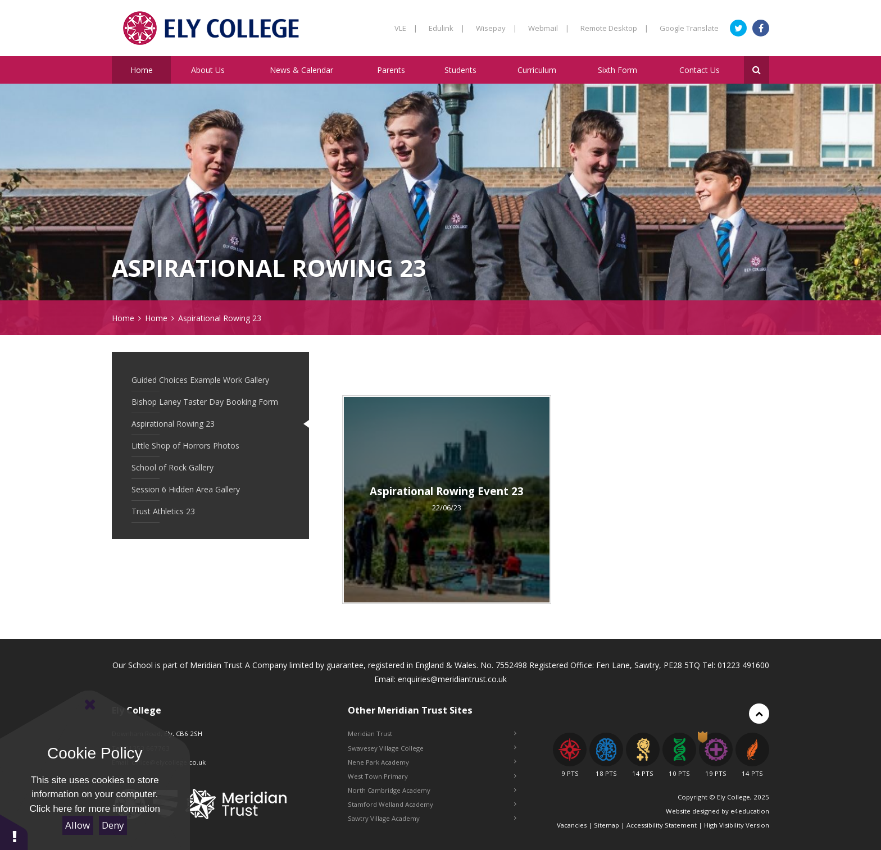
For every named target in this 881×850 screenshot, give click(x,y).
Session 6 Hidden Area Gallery (185, 489)
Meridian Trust (432, 733)
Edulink (447, 28)
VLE (405, 28)
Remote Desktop (614, 28)
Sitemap (606, 825)
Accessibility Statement (661, 825)
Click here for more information (95, 808)
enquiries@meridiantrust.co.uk (452, 679)
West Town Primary (432, 776)
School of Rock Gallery (172, 467)
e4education (749, 811)
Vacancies (572, 825)
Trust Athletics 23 (163, 511)
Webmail (548, 28)
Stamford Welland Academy (432, 804)
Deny (113, 825)
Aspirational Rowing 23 (219, 318)
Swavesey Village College (432, 748)
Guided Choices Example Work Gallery (200, 379)
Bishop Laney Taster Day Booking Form (204, 401)
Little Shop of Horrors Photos (185, 445)
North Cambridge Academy (432, 790)
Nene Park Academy (432, 762)
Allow (77, 825)
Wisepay (496, 28)
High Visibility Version (736, 825)
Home (123, 318)
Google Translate (689, 28)
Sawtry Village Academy (432, 818)
